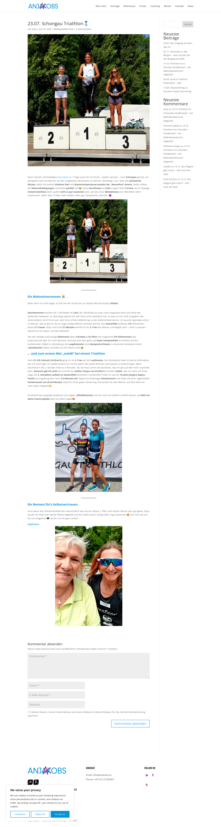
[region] (40, 803)
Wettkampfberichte (64, 29)
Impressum (33, 820)
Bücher (167, 6)
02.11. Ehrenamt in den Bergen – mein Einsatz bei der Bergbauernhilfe (176, 55)
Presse (142, 6)
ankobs (167, 166)
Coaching (155, 6)
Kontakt (179, 6)
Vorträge (115, 6)
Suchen (188, 24)
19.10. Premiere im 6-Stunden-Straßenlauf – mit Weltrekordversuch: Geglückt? (176, 133)
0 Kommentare (83, 29)
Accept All (60, 814)
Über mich (101, 6)
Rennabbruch (65, 177)
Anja (34, 29)
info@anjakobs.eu (102, 774)
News (190, 6)
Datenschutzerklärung (54, 820)
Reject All (40, 814)
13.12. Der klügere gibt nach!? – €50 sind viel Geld (178, 170)
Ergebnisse (33, 524)
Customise (20, 814)
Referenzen (129, 6)
